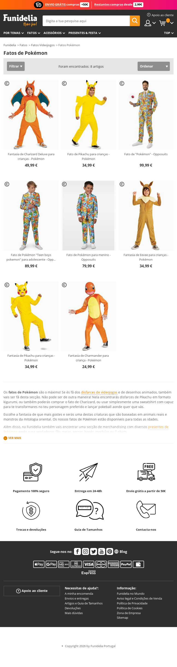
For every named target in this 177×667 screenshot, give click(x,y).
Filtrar (14, 66)
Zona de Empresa (129, 613)
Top (167, 33)
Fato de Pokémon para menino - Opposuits (88, 257)
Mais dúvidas (74, 613)
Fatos (32, 33)
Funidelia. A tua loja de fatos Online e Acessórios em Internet (20, 20)
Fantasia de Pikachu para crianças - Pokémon (31, 357)
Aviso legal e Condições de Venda (139, 598)
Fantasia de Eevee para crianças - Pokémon (146, 257)
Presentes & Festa (82, 33)
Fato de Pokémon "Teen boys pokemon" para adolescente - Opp (31, 257)
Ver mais (14, 438)
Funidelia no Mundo (131, 593)
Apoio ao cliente (31, 590)
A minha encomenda (79, 593)
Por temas (11, 33)
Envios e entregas (77, 598)
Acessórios (53, 33)
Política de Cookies (129, 608)
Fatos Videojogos (43, 45)
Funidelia (9, 45)
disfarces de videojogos (99, 392)
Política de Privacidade (132, 603)
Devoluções (73, 608)
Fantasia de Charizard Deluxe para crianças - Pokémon (31, 156)
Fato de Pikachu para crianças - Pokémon (88, 156)
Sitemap (122, 617)
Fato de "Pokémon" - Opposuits (146, 154)
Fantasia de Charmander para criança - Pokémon (88, 357)
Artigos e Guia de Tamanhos (84, 603)
